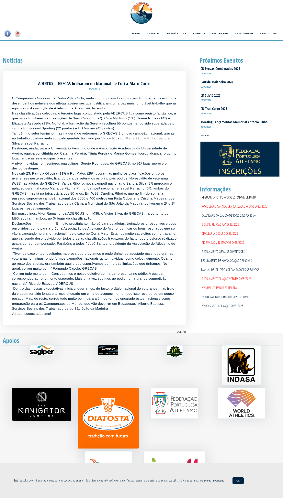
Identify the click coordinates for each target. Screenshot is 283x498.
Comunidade (244, 33)
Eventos (199, 33)
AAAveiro (153, 33)
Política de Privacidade (212, 480)
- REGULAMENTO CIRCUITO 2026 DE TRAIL (224, 297)
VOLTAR (181, 331)
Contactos (268, 33)
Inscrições (220, 33)
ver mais (204, 135)
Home (136, 33)
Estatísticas (176, 33)
